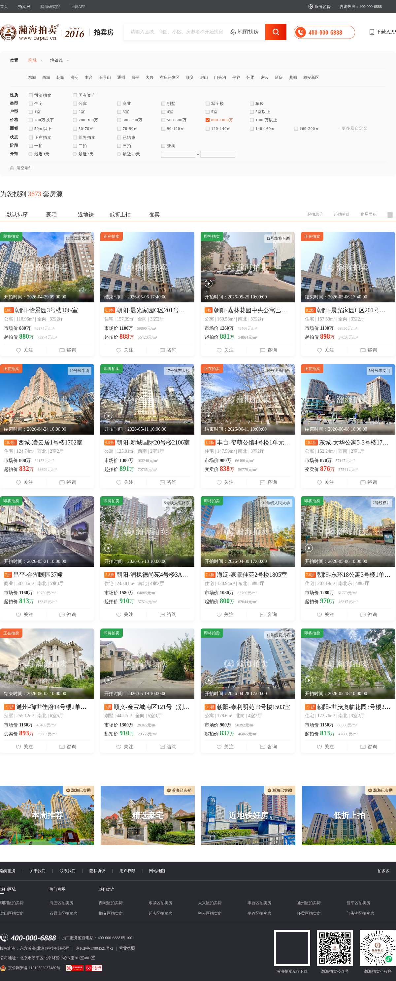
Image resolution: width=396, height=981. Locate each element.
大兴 (149, 77)
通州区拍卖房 (309, 903)
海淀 (75, 77)
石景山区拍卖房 (63, 913)
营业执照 (127, 948)
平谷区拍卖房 (259, 913)
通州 (121, 77)
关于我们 (38, 871)
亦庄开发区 (170, 77)
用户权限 (127, 871)
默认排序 (17, 214)
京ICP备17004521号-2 (94, 948)
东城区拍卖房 (160, 903)
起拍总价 (315, 214)
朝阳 (60, 77)
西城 (46, 77)
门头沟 (220, 77)
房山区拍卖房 (12, 913)
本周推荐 (47, 815)
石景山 (105, 77)
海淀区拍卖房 (61, 903)
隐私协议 (97, 871)
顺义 (190, 77)
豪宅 (51, 214)
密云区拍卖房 (210, 913)
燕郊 (293, 77)
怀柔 (250, 77)
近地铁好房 (248, 815)
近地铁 (86, 214)
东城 (32, 77)
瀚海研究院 (50, 6)
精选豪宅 (148, 815)
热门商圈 (57, 889)
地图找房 (248, 32)
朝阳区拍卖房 (12, 903)
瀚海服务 (8, 871)
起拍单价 (342, 214)
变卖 (154, 214)
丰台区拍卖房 (259, 903)
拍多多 (383, 871)
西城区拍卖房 (111, 903)
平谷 (236, 77)
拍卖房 (24, 6)
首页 (4, 6)
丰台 (89, 77)
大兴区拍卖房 (210, 903)
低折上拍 (120, 214)
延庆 (279, 77)
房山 (204, 77)
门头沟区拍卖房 (360, 913)
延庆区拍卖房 (160, 913)
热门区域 (8, 889)
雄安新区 (311, 77)
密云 (265, 77)
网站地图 (157, 871)
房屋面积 (369, 214)
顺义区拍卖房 (111, 913)
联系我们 (68, 871)
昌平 (135, 77)
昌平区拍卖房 (358, 903)
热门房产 (107, 889)
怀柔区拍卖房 (309, 913)
